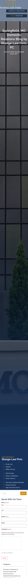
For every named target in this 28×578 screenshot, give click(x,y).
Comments (6, 529)
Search (23, 493)
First (2, 504)
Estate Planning (7, 573)
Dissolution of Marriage (9, 569)
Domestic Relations (8, 571)
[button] (14, 19)
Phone (3, 522)
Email (5, 516)
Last (2, 510)
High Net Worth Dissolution (10, 576)
